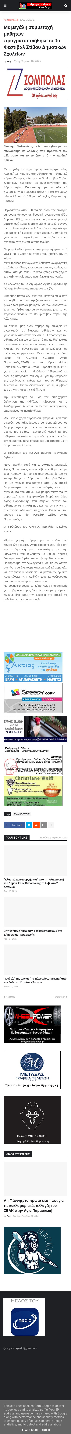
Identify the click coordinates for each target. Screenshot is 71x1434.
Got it (46, 1430)
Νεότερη (10, 996)
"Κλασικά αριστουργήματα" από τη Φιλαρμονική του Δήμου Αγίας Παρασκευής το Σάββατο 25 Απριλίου (34, 883)
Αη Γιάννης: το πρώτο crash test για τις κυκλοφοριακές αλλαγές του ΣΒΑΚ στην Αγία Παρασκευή (34, 1205)
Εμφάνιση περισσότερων (53, 837)
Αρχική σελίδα (11, 19)
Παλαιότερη (59, 996)
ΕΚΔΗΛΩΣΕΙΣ (27, 19)
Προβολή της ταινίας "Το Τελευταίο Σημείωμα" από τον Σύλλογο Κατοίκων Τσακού (35, 980)
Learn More (30, 1430)
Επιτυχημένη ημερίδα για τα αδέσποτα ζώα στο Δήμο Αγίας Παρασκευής (33, 932)
